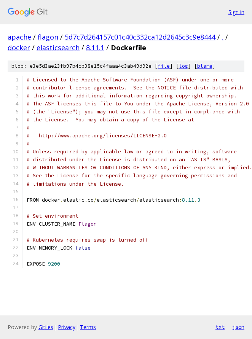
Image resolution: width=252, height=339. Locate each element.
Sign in (236, 12)
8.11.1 (95, 47)
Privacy (66, 327)
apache (19, 36)
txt (220, 326)
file (164, 66)
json (238, 326)
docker (19, 47)
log (183, 66)
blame (204, 66)
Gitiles (45, 327)
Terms (88, 327)
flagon (48, 36)
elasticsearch (58, 47)
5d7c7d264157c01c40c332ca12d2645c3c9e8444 (140, 36)
